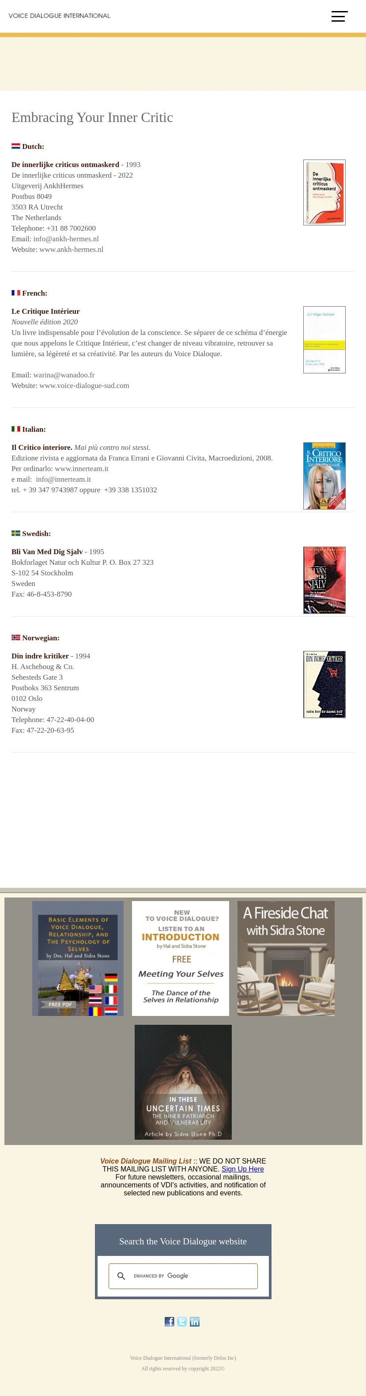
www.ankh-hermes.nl (71, 249)
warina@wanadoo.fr (64, 375)
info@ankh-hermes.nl (66, 239)
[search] (182, 1276)
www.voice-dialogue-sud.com (84, 385)
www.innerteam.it (82, 468)
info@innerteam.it (64, 479)
